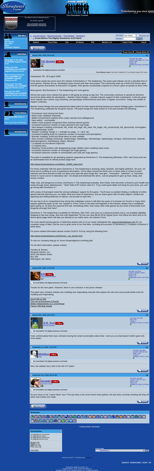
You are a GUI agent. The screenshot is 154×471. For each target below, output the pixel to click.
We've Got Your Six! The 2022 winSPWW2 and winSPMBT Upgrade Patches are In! (14, 77)
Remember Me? (143, 36)
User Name (119, 35)
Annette (46, 381)
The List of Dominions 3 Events (44, 301)
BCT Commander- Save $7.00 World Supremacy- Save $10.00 (36, 24)
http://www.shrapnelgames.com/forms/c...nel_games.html (56, 236)
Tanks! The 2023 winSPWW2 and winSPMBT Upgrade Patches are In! (16, 69)
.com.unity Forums (39, 36)
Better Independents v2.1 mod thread (47, 304)
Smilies (32, 444)
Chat (67, 42)
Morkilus (43, 354)
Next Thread (95, 426)
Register (36, 42)
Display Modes (141, 52)
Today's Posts (127, 42)
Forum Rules (34, 450)
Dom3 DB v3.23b (38, 299)
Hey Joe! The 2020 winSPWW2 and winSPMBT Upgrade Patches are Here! (16, 93)
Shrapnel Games (135, 462)
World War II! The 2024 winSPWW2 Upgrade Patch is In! (15, 62)
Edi (43, 274)
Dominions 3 (80, 36)
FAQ (92, 42)
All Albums (80, 42)
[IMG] (32, 445)
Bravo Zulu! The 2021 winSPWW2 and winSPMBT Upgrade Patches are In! (16, 86)
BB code (33, 442)
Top (150, 462)
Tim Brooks (48, 61)
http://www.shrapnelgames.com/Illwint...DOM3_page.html (56, 164)
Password (119, 38)
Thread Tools (127, 52)
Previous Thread (85, 426)
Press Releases (69, 36)
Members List (107, 42)
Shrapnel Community (54, 36)
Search (143, 42)
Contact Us (125, 462)
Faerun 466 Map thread (41, 306)
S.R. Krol (49, 323)
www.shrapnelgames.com (123, 222)
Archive (144, 462)
